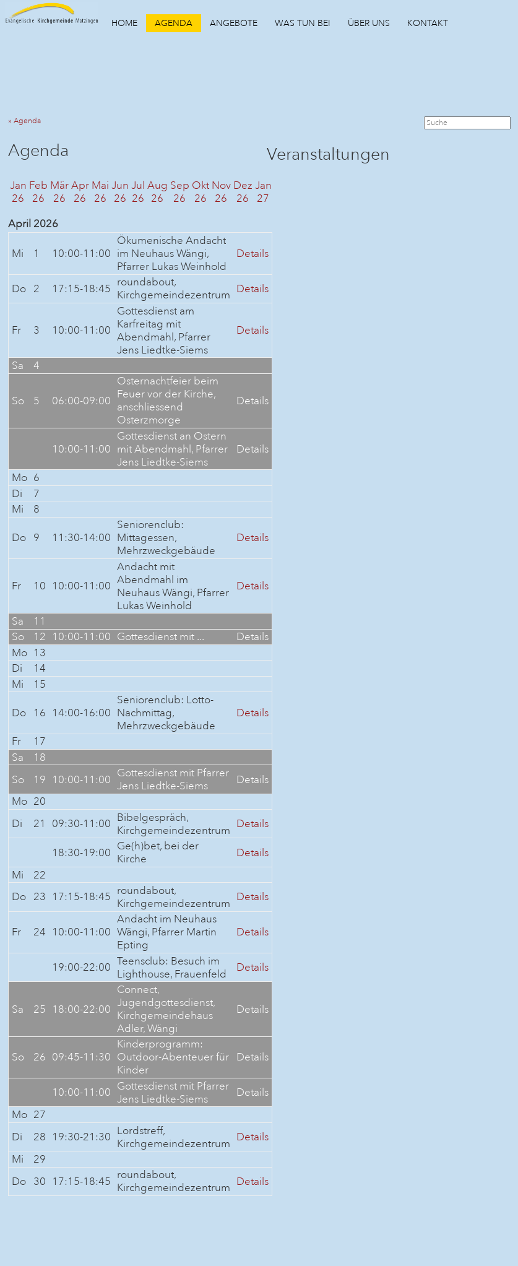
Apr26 (80, 192)
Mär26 (59, 192)
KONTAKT (427, 23)
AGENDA (173, 23)
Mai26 (100, 192)
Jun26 (120, 192)
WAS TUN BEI (302, 23)
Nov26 (221, 192)
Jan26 (18, 192)
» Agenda (27, 121)
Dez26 (243, 192)
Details (252, 253)
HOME (124, 23)
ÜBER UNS (369, 23)
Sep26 (179, 192)
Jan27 (263, 192)
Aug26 (157, 192)
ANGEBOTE (233, 23)
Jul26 (138, 192)
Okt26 (200, 192)
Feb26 (38, 192)
